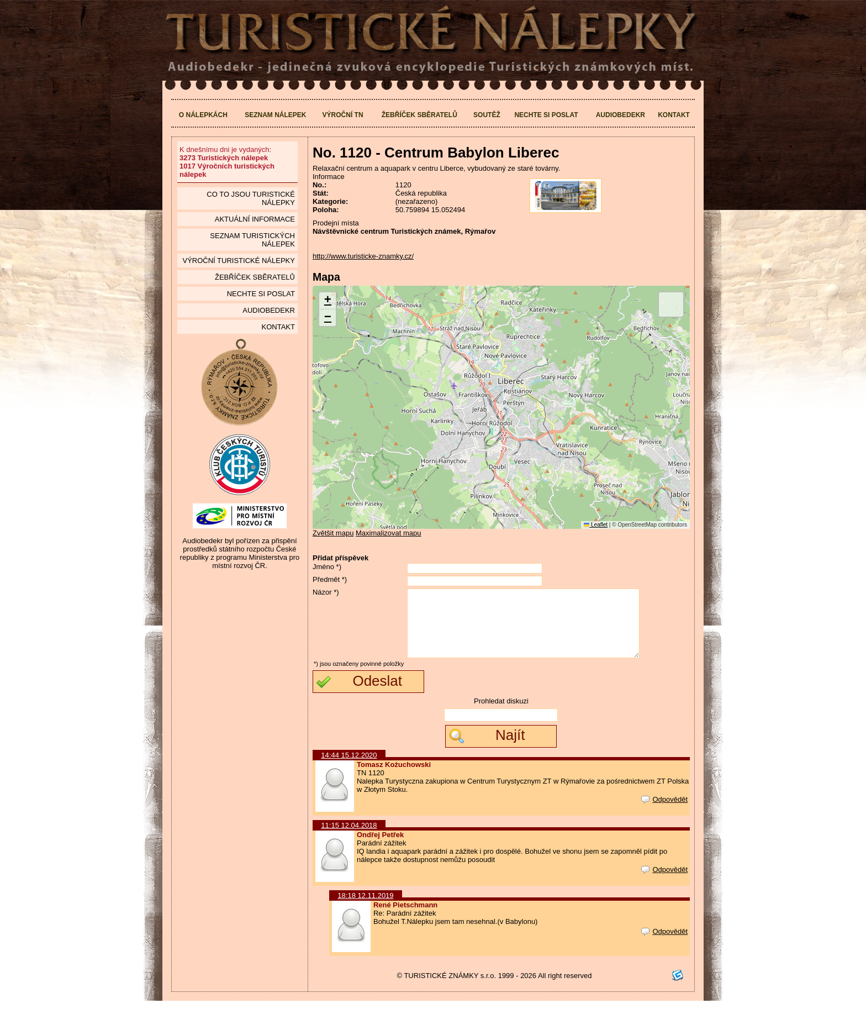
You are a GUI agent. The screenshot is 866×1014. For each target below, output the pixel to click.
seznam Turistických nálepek (252, 240)
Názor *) (326, 592)
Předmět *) (330, 579)
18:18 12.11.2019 (365, 909)
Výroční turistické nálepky (238, 260)
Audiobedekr (620, 115)
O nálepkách (203, 115)
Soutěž (486, 115)
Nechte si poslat (546, 115)
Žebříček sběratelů (419, 115)
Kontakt (674, 115)
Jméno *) (327, 567)
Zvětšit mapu (333, 533)
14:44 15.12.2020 (349, 768)
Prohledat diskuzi (501, 714)
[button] (327, 300)
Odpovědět (664, 812)
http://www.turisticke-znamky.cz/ (363, 256)
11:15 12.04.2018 (349, 838)
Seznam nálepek (275, 115)
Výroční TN (343, 115)
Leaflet (596, 525)
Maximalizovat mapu (388, 533)
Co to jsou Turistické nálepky (251, 198)
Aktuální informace (255, 219)
